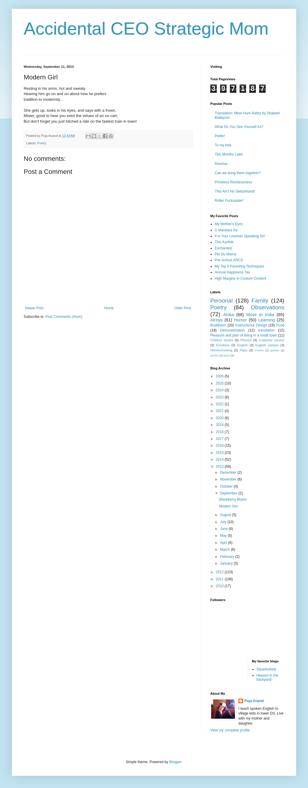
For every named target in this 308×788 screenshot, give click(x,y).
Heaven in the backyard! (267, 677)
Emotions (223, 345)
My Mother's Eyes (229, 224)
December (229, 472)
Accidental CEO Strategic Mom (146, 29)
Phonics (245, 340)
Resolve (221, 164)
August (226, 515)
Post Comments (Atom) (63, 317)
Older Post (182, 308)
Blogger (175, 762)
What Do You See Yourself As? (239, 127)
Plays (243, 350)
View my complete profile (230, 730)
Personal (221, 300)
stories (214, 355)
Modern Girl (228, 506)
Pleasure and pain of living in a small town (243, 335)
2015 (220, 453)
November (229, 479)
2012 (220, 572)
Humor (240, 320)
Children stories (221, 340)
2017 (220, 439)
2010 (220, 586)
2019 (220, 425)
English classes (266, 345)
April (224, 543)
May (224, 536)
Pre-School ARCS (229, 260)
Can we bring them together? (238, 173)
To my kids (223, 145)
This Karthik (224, 242)
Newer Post (34, 308)
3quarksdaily (266, 669)
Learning (266, 320)
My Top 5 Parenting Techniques (239, 266)
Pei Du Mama (225, 254)
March (225, 549)
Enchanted (223, 248)
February (227, 557)
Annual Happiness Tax (232, 272)
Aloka (228, 314)
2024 (220, 390)
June (224, 529)
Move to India (260, 314)
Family (259, 300)
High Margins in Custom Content (240, 278)
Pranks (259, 350)
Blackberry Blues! (233, 499)
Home (109, 308)
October (227, 486)
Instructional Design (251, 325)
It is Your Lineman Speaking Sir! (240, 236)
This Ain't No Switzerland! (235, 191)
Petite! (220, 136)
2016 (220, 445)
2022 (220, 404)
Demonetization (232, 330)
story (227, 355)
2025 (220, 383)
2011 (220, 579)
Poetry (41, 143)
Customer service (271, 340)
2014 (220, 459)
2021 (220, 411)
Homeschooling (221, 350)
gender (274, 350)
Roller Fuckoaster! (229, 200)
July (223, 522)
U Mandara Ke (226, 230)
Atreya (216, 320)
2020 (220, 418)
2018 (220, 432)
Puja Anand (254, 701)
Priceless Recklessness (233, 182)
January (227, 563)
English (242, 345)
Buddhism (218, 325)
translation (266, 330)
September (229, 493)
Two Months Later (229, 154)
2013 (220, 467)
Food (280, 325)
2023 (220, 397)
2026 (220, 376)
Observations (267, 307)
